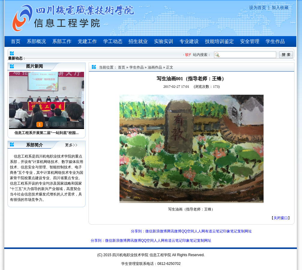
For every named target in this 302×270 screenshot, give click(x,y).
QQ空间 (187, 231)
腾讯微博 (174, 231)
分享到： (138, 231)
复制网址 (244, 231)
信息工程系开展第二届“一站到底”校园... (46, 133)
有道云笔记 (214, 231)
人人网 (199, 231)
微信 (149, 231)
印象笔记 (230, 231)
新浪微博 (160, 231)
